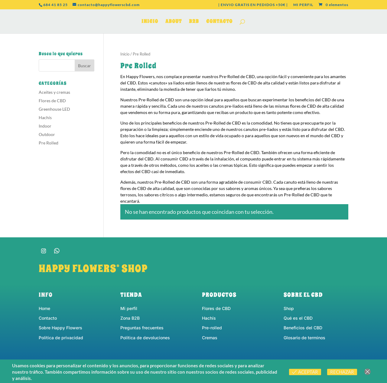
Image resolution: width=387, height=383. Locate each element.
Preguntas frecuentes (142, 327)
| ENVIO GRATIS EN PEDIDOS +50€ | (253, 5)
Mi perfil (128, 308)
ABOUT (173, 22)
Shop (289, 308)
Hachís (45, 117)
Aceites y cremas (54, 92)
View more (44, 378)
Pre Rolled (48, 142)
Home (44, 308)
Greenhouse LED (54, 109)
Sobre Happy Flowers (60, 327)
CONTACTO (219, 22)
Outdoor (47, 134)
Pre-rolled (212, 327)
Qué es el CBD (298, 318)
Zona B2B (130, 318)
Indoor (45, 125)
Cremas (209, 337)
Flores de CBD (52, 100)
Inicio (124, 54)
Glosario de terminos (304, 337)
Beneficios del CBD (303, 327)
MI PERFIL (303, 5)
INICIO (149, 22)
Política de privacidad (61, 337)
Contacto (48, 318)
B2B (194, 22)
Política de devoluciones (145, 337)
